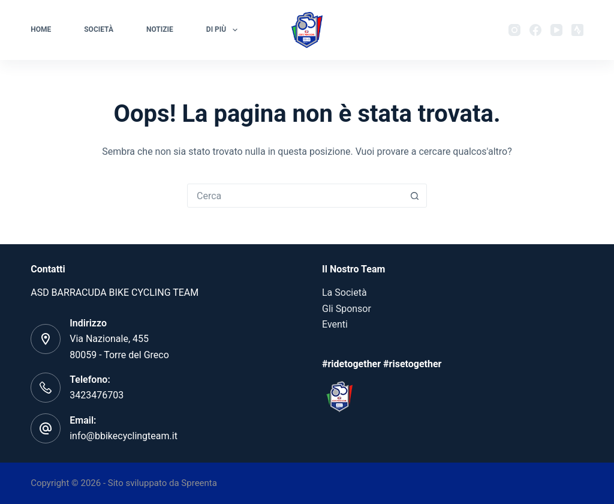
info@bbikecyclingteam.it (123, 436)
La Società (344, 292)
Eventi (335, 324)
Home (41, 29)
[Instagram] (514, 30)
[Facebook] (535, 30)
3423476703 (97, 395)
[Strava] (577, 30)
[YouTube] (556, 30)
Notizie (159, 29)
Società (98, 29)
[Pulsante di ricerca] (414, 196)
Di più (224, 30)
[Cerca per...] (295, 196)
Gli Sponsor (346, 308)
